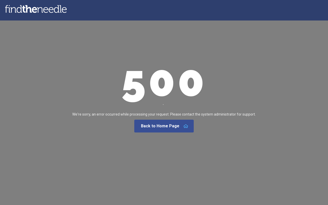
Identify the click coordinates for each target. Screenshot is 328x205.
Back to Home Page (164, 126)
